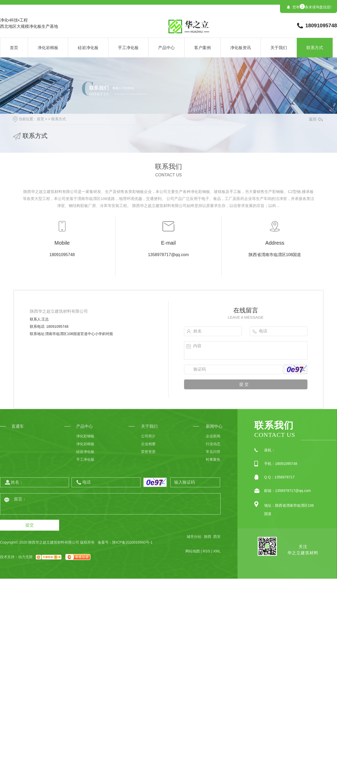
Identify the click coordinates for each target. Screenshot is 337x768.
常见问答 (213, 452)
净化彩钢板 (85, 436)
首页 (14, 47)
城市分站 (194, 537)
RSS (206, 551)
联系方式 (314, 47)
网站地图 (192, 551)
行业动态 (213, 444)
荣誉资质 (148, 452)
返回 (316, 119)
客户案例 (202, 47)
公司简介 (148, 436)
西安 (217, 537)
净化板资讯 (240, 47)
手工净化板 (128, 47)
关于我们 (278, 47)
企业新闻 (213, 436)
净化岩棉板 (48, 47)
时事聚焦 (213, 459)
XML (217, 551)
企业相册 (148, 444)
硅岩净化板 (88, 47)
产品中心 (166, 47)
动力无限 (25, 557)
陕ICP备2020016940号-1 (132, 542)
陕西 (207, 537)
